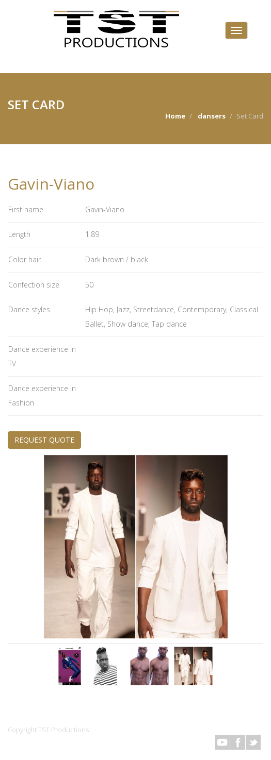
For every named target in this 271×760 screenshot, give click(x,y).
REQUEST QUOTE (44, 440)
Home (175, 116)
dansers (212, 116)
